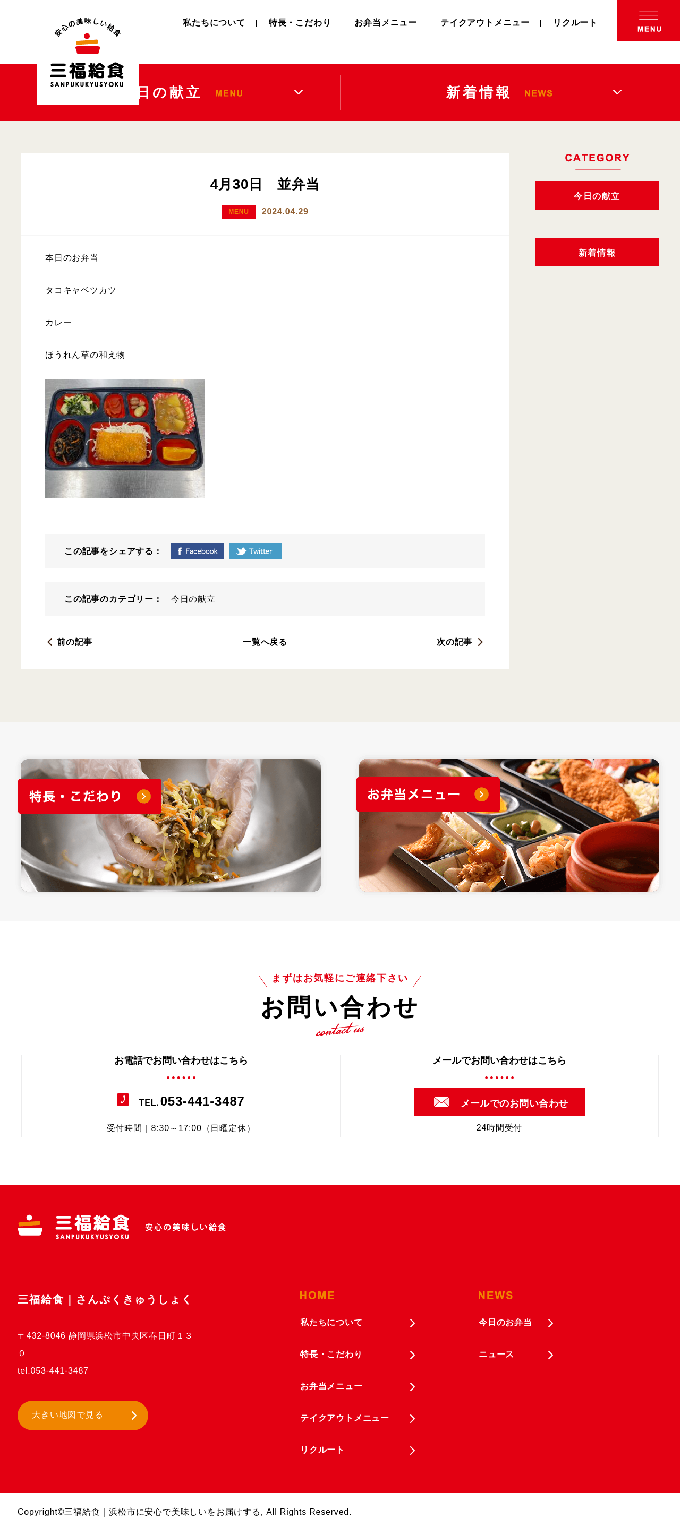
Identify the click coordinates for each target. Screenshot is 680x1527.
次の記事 (454, 641)
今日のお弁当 (505, 1322)
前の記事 (74, 641)
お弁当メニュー (385, 22)
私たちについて (214, 22)
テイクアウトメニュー (485, 22)
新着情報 (597, 252)
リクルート (575, 22)
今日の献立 (193, 598)
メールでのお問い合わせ (514, 1103)
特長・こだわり (300, 22)
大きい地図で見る (67, 1414)
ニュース (496, 1354)
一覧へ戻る (265, 641)
